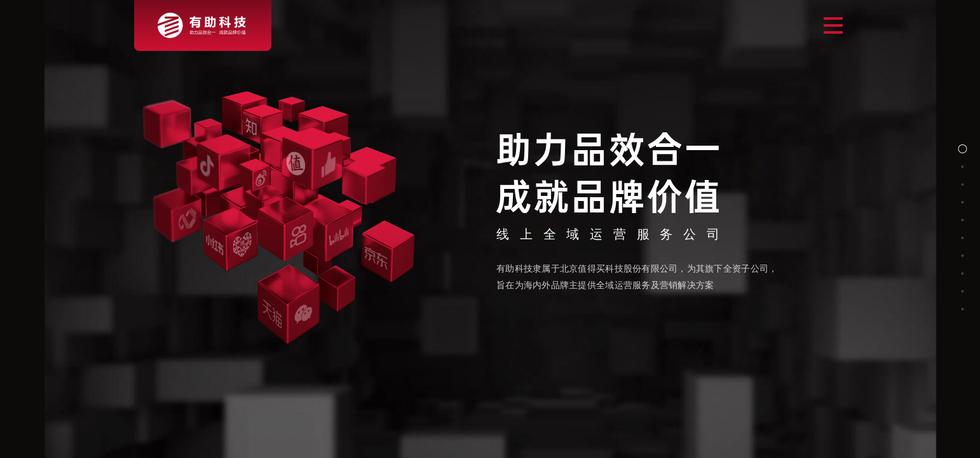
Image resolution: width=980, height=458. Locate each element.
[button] (962, 149)
